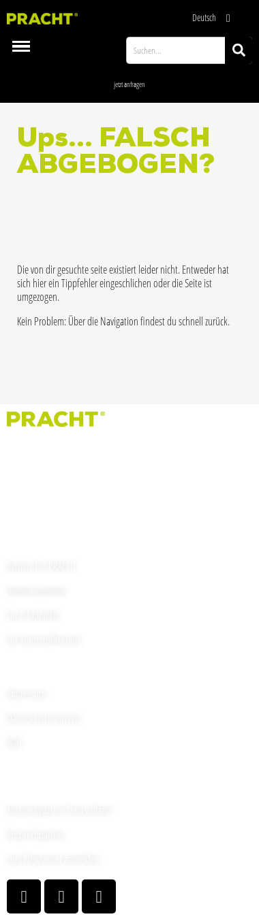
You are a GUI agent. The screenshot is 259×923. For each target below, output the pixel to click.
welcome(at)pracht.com (48, 512)
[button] (129, 84)
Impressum (26, 693)
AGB (14, 742)
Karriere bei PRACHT (41, 566)
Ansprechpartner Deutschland (59, 810)
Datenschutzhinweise (44, 718)
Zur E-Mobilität (33, 615)
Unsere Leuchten (36, 590)
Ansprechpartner (36, 834)
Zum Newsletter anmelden (53, 859)
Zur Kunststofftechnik (44, 639)
